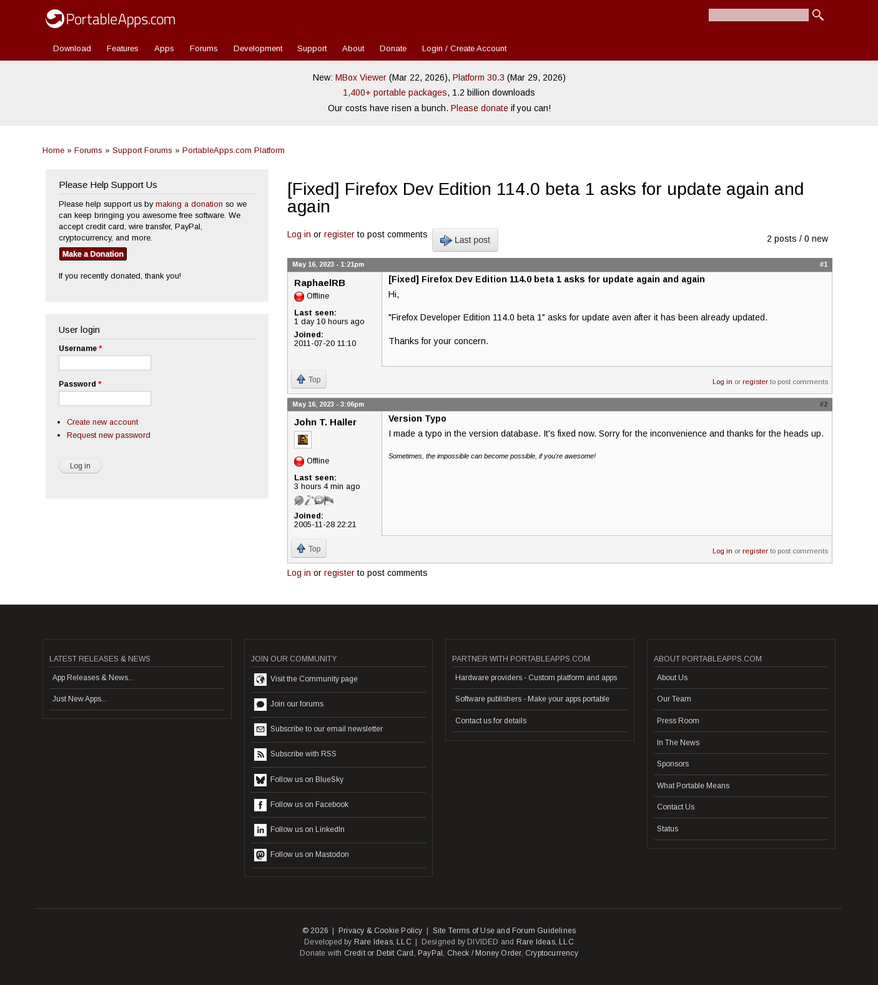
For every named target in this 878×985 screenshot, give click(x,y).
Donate (393, 48)
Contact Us (675, 807)
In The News (678, 742)
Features (123, 48)
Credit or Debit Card (379, 953)
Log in (299, 234)
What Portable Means (693, 785)
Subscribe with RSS (295, 754)
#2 (823, 404)
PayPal (430, 953)
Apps (164, 48)
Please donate (479, 108)
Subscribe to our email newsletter (318, 729)
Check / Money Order (484, 953)
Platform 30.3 (479, 77)
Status (667, 828)
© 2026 (315, 930)
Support (312, 48)
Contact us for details (490, 720)
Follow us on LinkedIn (299, 830)
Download (72, 48)
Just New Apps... (79, 699)
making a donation (189, 204)
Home (53, 150)
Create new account (102, 422)
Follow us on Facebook (301, 805)
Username (80, 348)
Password (80, 384)
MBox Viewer (361, 77)
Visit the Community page (306, 679)
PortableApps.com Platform (233, 150)
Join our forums (288, 704)
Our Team (674, 699)
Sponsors (673, 764)
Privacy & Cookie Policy (380, 930)
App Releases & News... (93, 677)
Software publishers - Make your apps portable (532, 699)
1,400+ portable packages (395, 92)
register (339, 234)
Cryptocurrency (551, 953)
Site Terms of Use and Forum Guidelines (504, 930)
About (353, 48)
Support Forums (142, 150)
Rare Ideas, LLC (383, 942)
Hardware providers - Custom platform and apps (536, 677)
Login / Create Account (464, 48)
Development (258, 48)
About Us (672, 677)
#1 (823, 264)
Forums (204, 48)
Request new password (108, 435)
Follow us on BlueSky (298, 780)
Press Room (678, 720)
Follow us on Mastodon (301, 855)
